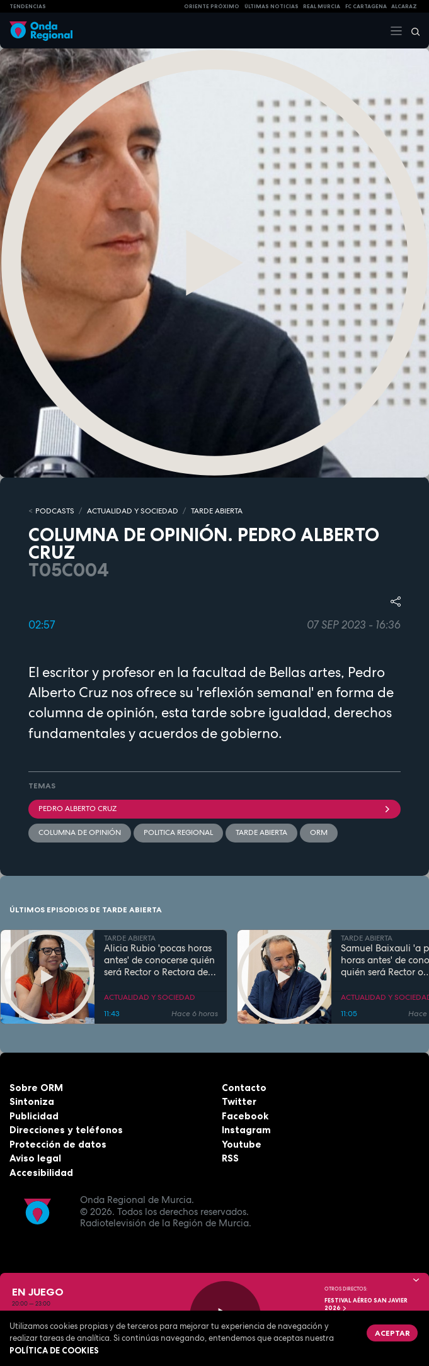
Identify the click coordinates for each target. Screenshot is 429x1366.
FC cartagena (366, 6)
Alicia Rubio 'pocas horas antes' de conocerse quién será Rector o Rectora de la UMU (159, 960)
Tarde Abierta (261, 832)
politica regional (178, 832)
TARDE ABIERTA (217, 511)
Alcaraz (404, 6)
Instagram (246, 1130)
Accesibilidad (41, 1172)
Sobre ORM (36, 1088)
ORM (319, 832)
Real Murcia (321, 6)
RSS (230, 1158)
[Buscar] (411, 31)
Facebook (245, 1116)
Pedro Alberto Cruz (214, 808)
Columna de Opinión (79, 832)
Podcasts (54, 511)
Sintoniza (31, 1101)
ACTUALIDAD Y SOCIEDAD (132, 511)
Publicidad (34, 1116)
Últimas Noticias (271, 6)
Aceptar (392, 1333)
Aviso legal (35, 1158)
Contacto (244, 1088)
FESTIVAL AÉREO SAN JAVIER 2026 (366, 1304)
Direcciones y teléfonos (66, 1130)
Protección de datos (57, 1144)
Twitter (239, 1101)
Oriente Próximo (211, 6)
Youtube (241, 1144)
